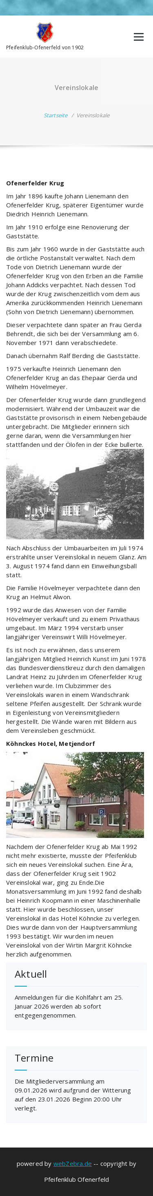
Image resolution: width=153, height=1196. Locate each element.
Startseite (56, 115)
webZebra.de (72, 1163)
